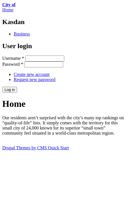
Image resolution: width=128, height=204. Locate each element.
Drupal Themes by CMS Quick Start (35, 147)
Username (13, 58)
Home (7, 9)
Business (22, 33)
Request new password (34, 79)
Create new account (31, 74)
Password (12, 64)
